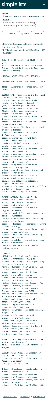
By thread (25, 33)
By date (38, 33)
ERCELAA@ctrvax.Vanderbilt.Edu (17, 50)
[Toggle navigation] (43, 4)
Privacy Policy (25, 397)
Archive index (10, 33)
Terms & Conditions (10, 397)
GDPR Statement (39, 397)
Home (5, 13)
